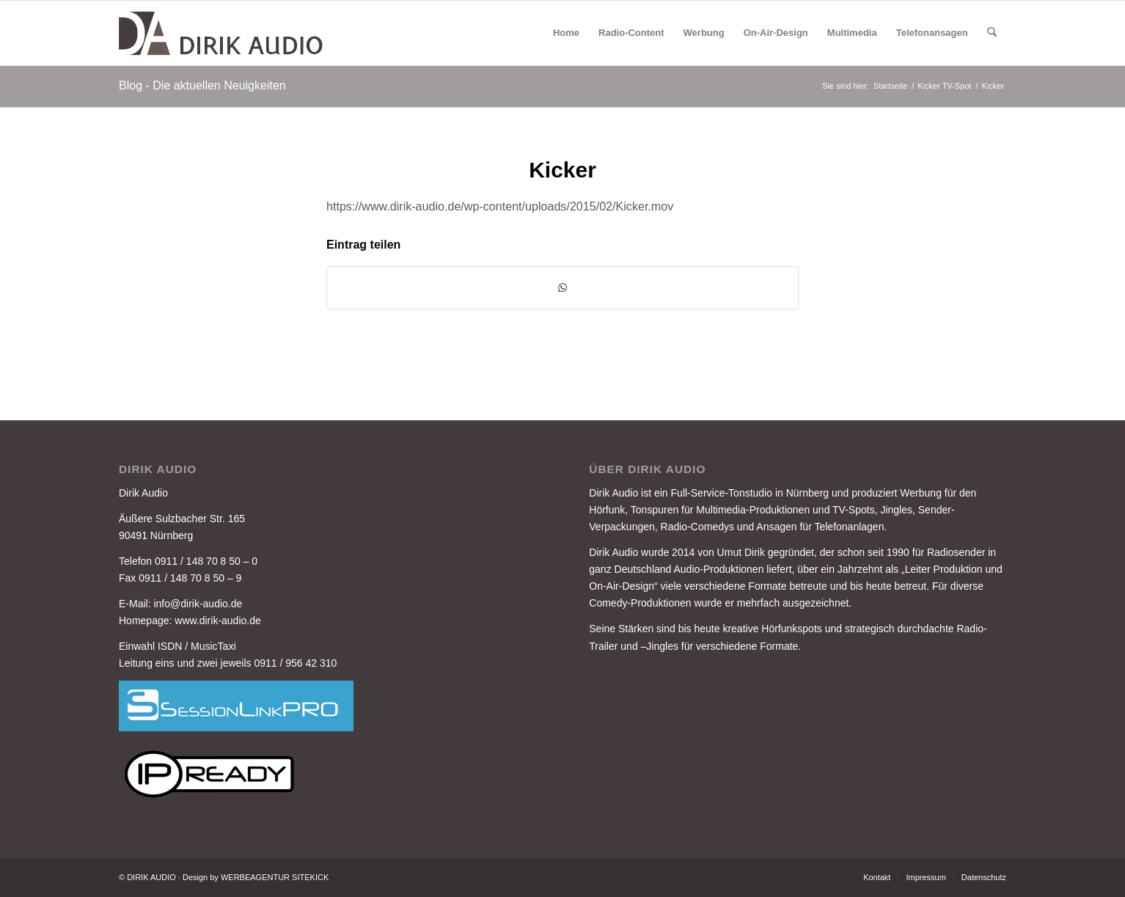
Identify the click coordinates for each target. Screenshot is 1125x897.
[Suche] (992, 33)
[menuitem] (566, 33)
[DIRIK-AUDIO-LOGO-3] (222, 33)
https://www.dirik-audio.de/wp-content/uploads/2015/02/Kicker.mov (499, 206)
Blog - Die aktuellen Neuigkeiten (202, 85)
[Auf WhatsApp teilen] (562, 288)
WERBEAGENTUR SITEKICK (275, 877)
